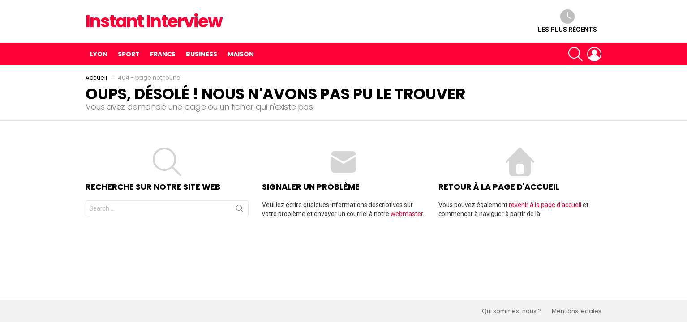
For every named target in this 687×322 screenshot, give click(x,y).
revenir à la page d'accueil (545, 204)
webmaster (407, 213)
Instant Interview (154, 21)
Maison (241, 54)
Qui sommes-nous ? (511, 311)
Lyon (98, 54)
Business (201, 54)
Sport (129, 54)
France (163, 54)
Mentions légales (576, 311)
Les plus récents (567, 21)
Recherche (240, 210)
